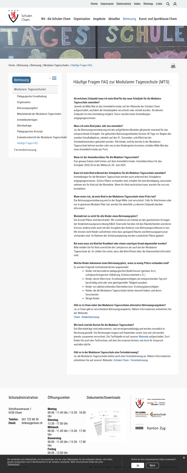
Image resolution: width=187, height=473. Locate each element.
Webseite (143, 336)
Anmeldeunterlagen (27, 119)
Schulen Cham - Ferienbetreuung (131, 360)
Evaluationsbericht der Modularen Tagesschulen (37, 137)
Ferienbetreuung (25, 150)
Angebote (99, 19)
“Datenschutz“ (13, 464)
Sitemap (148, 3)
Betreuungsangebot (27, 108)
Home (94, 3)
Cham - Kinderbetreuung (86, 317)
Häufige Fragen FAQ (34, 143)
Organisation (82, 19)
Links (159, 3)
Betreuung (129, 19)
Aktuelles (114, 19)
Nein (152, 465)
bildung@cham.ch (32, 423)
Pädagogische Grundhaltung (32, 96)
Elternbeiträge (24, 125)
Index (137, 3)
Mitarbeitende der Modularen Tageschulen (37, 114)
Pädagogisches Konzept (30, 131)
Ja (137, 465)
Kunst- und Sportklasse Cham (158, 19)
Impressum (107, 3)
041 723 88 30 (30, 419)
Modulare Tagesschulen (30, 89)
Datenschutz (124, 3)
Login (175, 4)
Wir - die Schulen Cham (56, 19)
